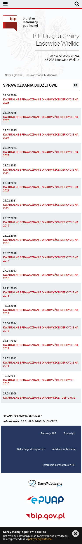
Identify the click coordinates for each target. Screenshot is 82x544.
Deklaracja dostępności (31, 449)
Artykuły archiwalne (63, 449)
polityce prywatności (40, 539)
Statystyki (69, 433)
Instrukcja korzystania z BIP (59, 465)
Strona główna (14, 75)
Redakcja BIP (48, 433)
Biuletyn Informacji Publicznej (20, 23)
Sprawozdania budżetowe (41, 75)
